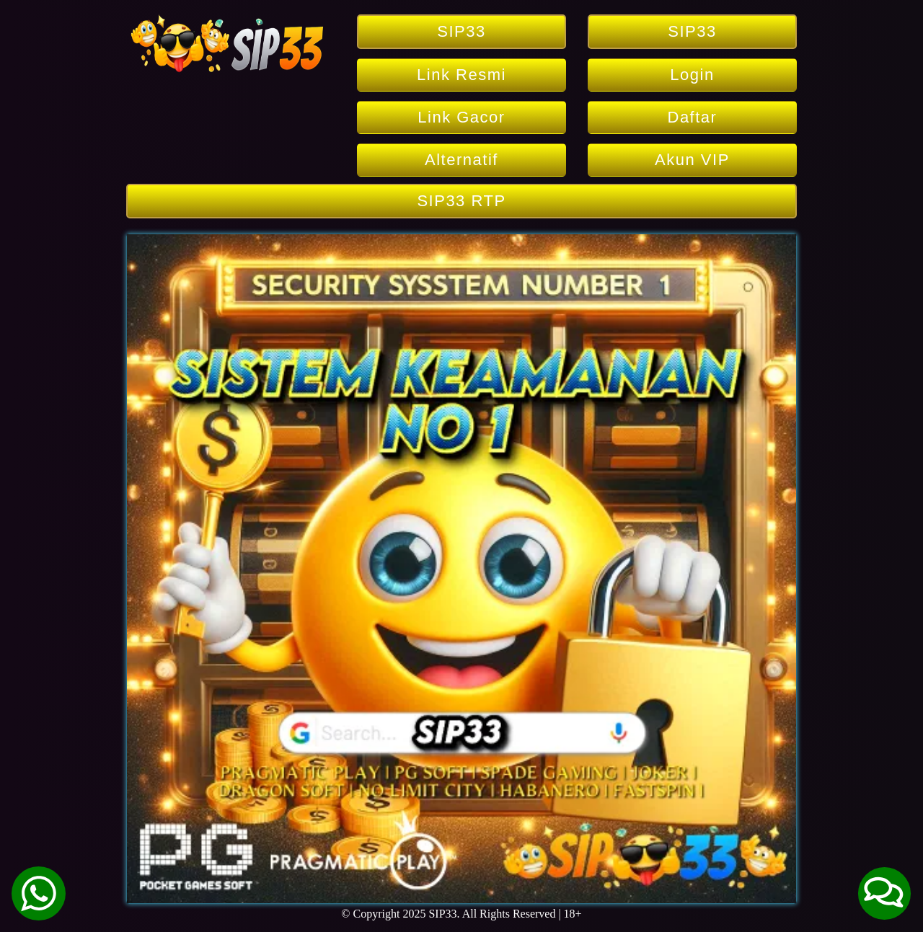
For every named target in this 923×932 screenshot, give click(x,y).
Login (692, 75)
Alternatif (461, 160)
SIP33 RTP (461, 201)
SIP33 (461, 31)
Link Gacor (461, 117)
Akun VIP (692, 160)
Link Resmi (461, 75)
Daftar (692, 117)
